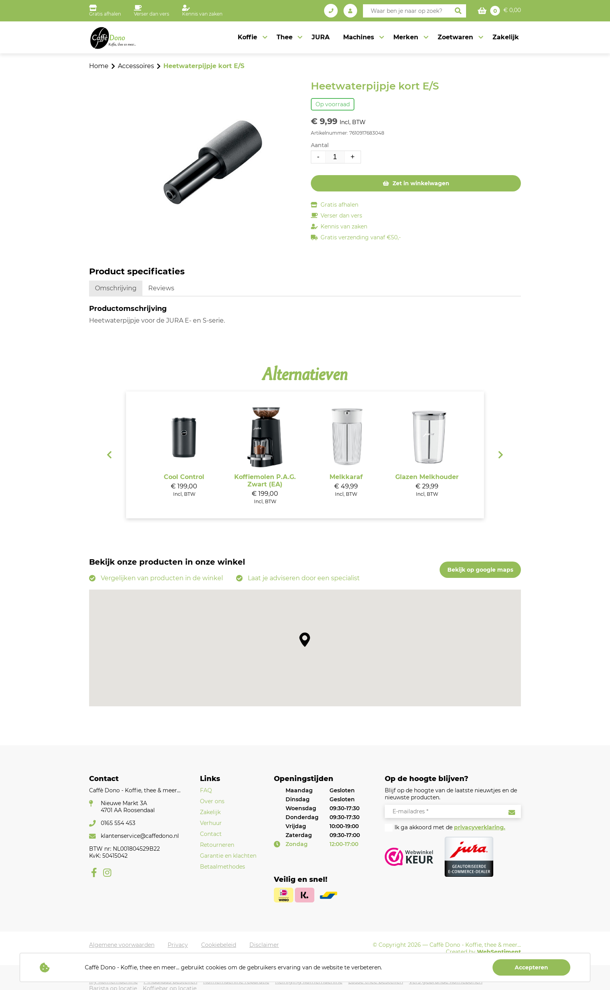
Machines (359, 37)
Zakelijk (506, 37)
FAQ (206, 790)
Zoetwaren (455, 37)
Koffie (249, 37)
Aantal (320, 145)
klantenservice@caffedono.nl (140, 835)
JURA (322, 37)
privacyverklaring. (479, 827)
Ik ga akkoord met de (449, 827)
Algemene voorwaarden (121, 944)
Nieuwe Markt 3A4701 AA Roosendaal (128, 807)
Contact (211, 833)
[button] (304, 639)
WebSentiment (499, 951)
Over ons (212, 801)
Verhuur (211, 823)
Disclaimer (264, 944)
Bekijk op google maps (480, 569)
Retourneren (217, 844)
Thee (286, 37)
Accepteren (531, 967)
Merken (406, 37)
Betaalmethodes (222, 866)
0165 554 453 (118, 823)
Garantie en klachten (228, 855)
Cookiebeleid (218, 944)
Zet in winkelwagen (420, 183)
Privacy (178, 944)
